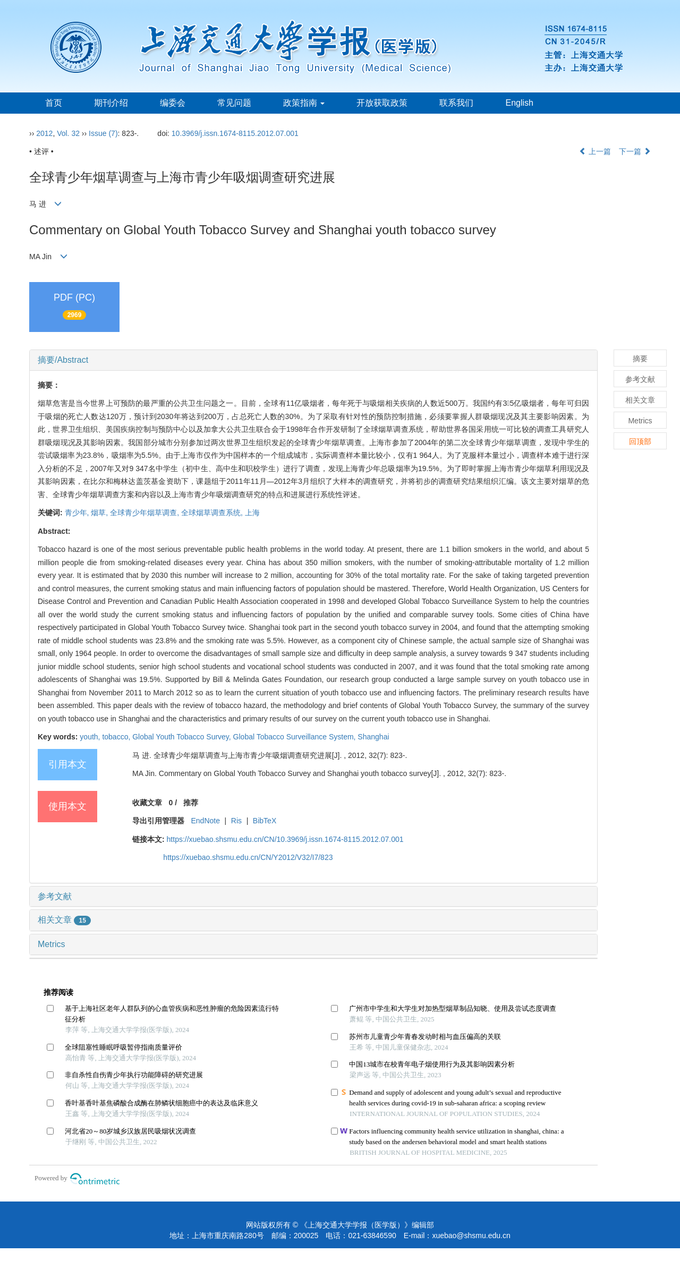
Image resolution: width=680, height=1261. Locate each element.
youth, (91, 736)
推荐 (190, 802)
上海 (252, 512)
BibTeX (264, 820)
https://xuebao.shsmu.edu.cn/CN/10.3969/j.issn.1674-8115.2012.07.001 (285, 839)
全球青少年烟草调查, (145, 512)
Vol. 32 (68, 133)
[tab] (313, 360)
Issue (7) (103, 133)
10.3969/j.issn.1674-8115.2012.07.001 (235, 133)
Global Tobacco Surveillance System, (295, 736)
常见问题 (234, 102)
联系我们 (456, 102)
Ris (236, 820)
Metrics (51, 944)
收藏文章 (147, 802)
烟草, (100, 512)
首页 (53, 102)
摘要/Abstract (63, 359)
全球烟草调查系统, (213, 512)
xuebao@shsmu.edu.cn (471, 1235)
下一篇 (635, 151)
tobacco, (117, 736)
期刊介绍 (111, 102)
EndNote (205, 820)
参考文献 (55, 896)
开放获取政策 (381, 102)
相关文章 (64, 919)
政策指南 (304, 102)
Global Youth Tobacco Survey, (182, 736)
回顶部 (640, 441)
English (519, 102)
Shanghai (373, 736)
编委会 (172, 102)
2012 (44, 133)
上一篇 (595, 151)
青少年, (78, 512)
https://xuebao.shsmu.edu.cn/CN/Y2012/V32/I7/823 (248, 857)
